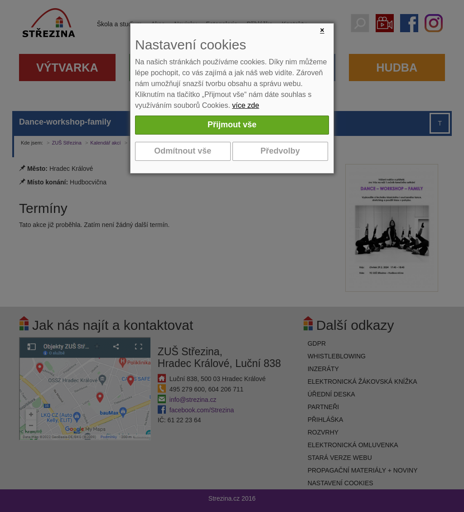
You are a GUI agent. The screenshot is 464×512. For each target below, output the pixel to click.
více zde (245, 105)
